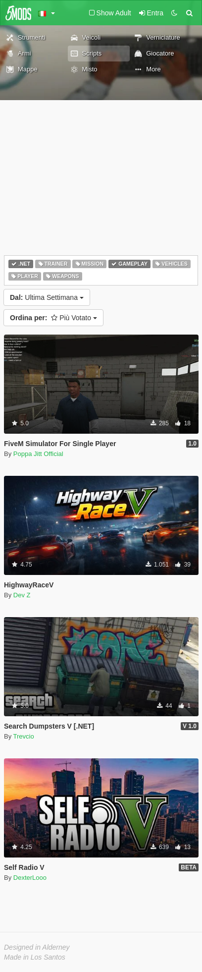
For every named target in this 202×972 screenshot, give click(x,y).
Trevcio (23, 736)
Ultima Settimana (47, 297)
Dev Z (22, 595)
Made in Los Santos (34, 957)
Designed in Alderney (37, 947)
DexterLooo (30, 877)
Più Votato (53, 318)
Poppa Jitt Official (38, 453)
